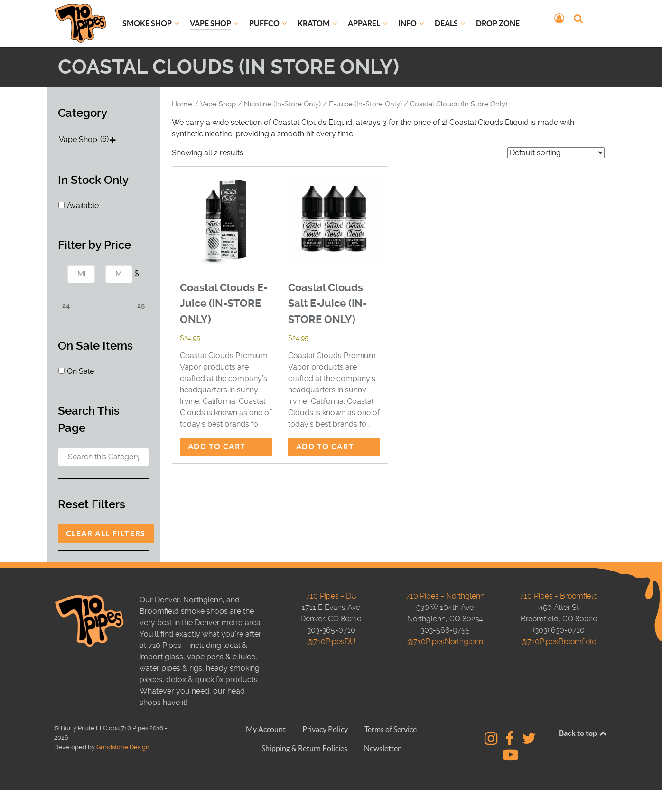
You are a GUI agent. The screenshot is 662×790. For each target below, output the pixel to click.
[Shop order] (556, 152)
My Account (266, 729)
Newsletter (382, 748)
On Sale (80, 371)
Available (83, 205)
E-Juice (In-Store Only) (365, 104)
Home (182, 104)
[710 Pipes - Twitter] (529, 741)
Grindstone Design (122, 747)
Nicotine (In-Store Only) (282, 104)
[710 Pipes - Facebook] (511, 741)
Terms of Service (390, 729)
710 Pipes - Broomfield (559, 595)
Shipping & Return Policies (304, 748)
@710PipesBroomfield (559, 641)
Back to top (583, 733)
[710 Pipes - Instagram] (492, 741)
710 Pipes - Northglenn (445, 595)
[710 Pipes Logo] (80, 22)
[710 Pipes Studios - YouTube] (510, 757)
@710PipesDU (331, 641)
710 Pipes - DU (331, 595)
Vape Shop (218, 104)
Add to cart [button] (217, 446)
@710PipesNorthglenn (445, 641)
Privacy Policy (325, 729)
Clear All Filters (106, 533)
